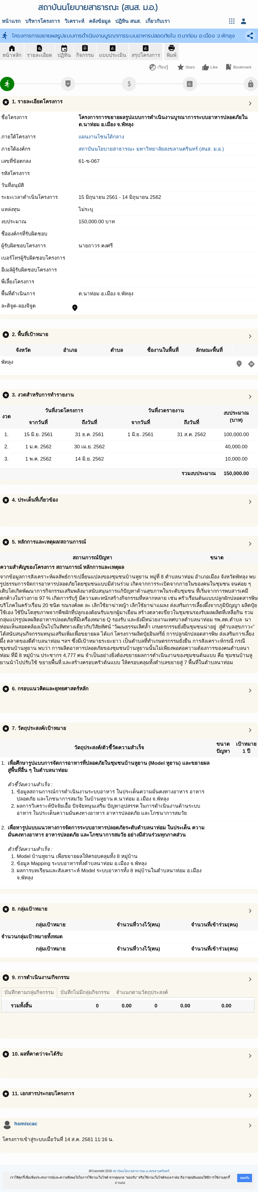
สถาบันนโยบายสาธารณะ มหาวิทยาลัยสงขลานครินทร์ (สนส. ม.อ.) (151, 149)
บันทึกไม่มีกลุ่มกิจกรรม (85, 992)
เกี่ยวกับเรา (158, 21)
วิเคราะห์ (74, 21)
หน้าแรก (11, 21)
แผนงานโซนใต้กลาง (101, 137)
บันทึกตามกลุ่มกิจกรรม (29, 992)
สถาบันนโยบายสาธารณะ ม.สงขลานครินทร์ (141, 1171)
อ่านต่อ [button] (120, 1183)
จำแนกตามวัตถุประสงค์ (142, 992)
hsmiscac (25, 1124)
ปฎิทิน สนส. (128, 21)
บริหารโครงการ (42, 21)
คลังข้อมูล (99, 21)
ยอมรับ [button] (244, 1177)
